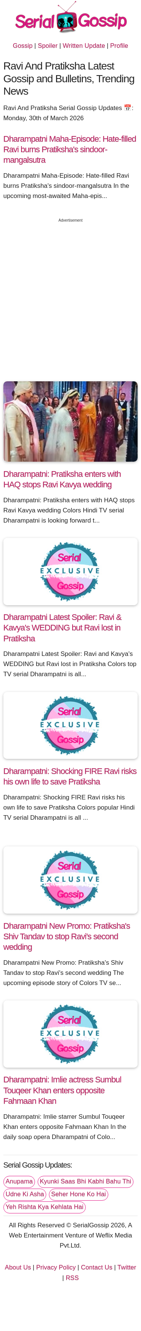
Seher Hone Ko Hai (78, 1194)
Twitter (126, 1267)
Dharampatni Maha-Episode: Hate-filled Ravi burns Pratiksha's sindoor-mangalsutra (69, 149)
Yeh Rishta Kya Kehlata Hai (44, 1206)
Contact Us (96, 1267)
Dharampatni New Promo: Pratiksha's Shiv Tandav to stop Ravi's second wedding (66, 936)
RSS (72, 1277)
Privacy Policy (56, 1267)
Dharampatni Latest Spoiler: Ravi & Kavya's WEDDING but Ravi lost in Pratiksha (62, 627)
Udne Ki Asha (25, 1194)
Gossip (23, 45)
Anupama (19, 1181)
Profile (119, 45)
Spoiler (48, 45)
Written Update (84, 45)
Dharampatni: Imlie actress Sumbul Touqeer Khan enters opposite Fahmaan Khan (62, 1090)
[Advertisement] (70, 297)
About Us (18, 1267)
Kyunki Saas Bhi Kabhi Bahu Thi (85, 1181)
